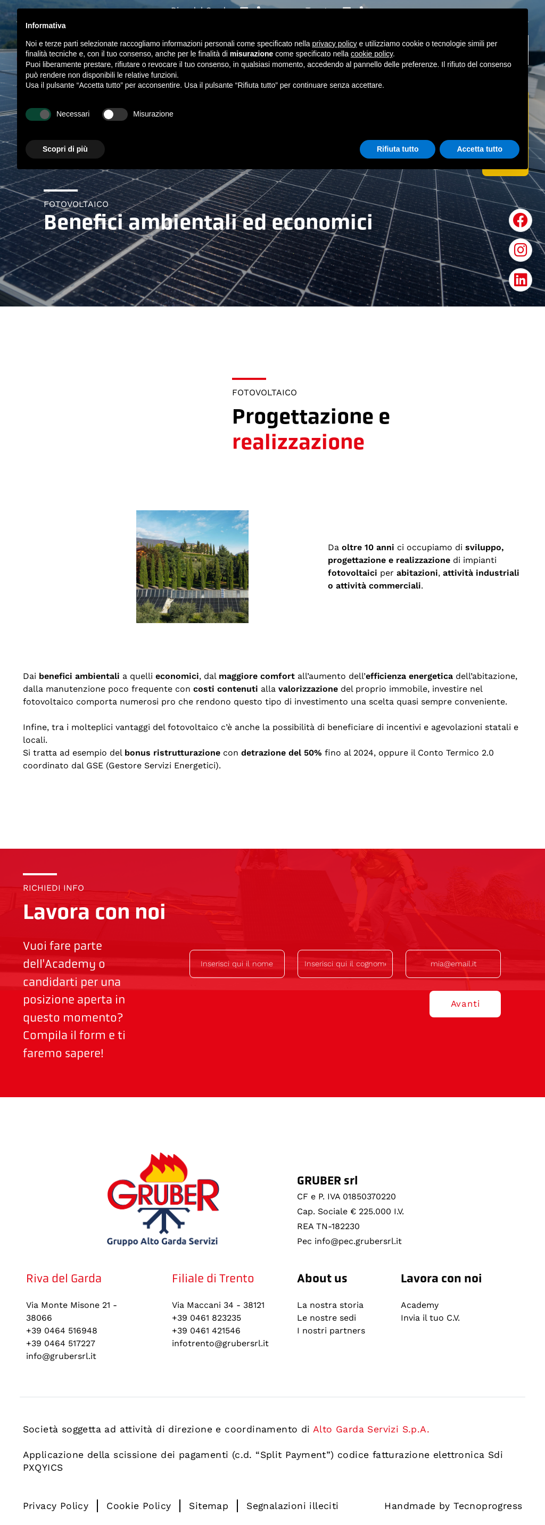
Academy (420, 1305)
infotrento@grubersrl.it (220, 1343)
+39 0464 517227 (60, 1343)
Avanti (465, 1003)
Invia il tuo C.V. (430, 1318)
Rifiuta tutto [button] (398, 149)
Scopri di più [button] (65, 149)
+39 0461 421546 (206, 1330)
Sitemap (208, 1506)
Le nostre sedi (326, 1318)
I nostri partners (331, 1330)
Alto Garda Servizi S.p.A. (371, 1429)
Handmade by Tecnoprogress (453, 1506)
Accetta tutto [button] (479, 149)
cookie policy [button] (372, 53)
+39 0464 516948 (61, 1330)
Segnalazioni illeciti (292, 1506)
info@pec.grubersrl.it (358, 1241)
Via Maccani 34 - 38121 (218, 1305)
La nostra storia (330, 1305)
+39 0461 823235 (206, 1318)
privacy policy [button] (334, 43)
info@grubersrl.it (61, 1356)
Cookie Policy (138, 1506)
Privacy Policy (56, 1506)
